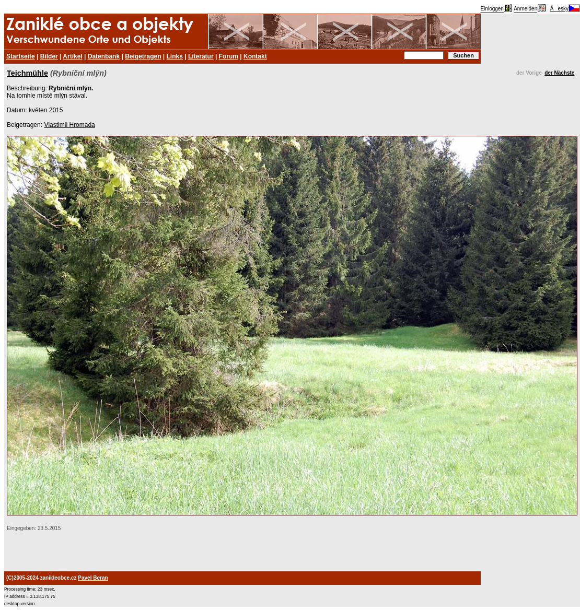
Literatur (201, 56)
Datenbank (104, 56)
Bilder (49, 56)
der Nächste (559, 73)
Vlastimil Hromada (69, 124)
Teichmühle (27, 73)
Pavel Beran (93, 578)
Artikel (72, 56)
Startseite (20, 56)
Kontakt (255, 56)
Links (175, 56)
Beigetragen (143, 56)
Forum (228, 56)
